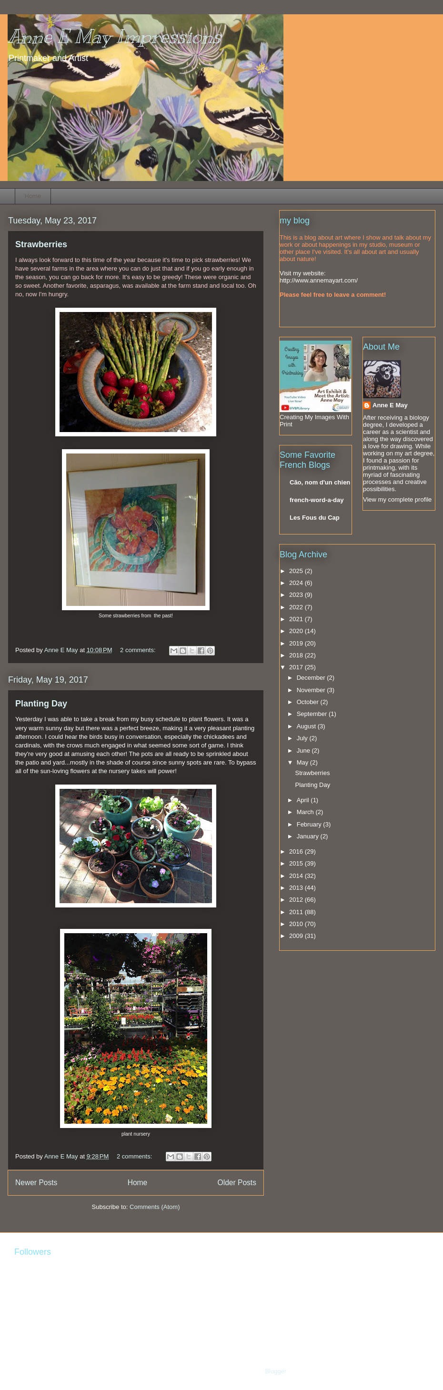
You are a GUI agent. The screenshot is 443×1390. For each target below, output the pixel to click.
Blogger (275, 1371)
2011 (297, 912)
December (312, 677)
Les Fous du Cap (315, 517)
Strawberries (41, 244)
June (304, 750)
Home (33, 196)
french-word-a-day (316, 500)
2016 (297, 851)
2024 (297, 582)
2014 (297, 875)
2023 (297, 594)
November (312, 690)
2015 (297, 863)
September (313, 713)
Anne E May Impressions (114, 36)
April (304, 800)
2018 (297, 655)
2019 (297, 643)
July (303, 738)
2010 (297, 923)
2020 (297, 631)
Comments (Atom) (155, 1206)
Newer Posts (36, 1182)
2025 (297, 570)
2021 (297, 619)
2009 (297, 935)
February (310, 824)
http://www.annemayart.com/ (319, 280)
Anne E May (390, 405)
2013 (297, 887)
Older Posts (237, 1182)
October (309, 701)
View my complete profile (397, 499)
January (309, 836)
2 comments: (138, 650)
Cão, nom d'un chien (320, 482)
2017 (297, 667)
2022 (297, 607)
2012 (297, 899)
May (303, 762)
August (307, 726)
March (306, 812)
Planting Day (41, 703)
